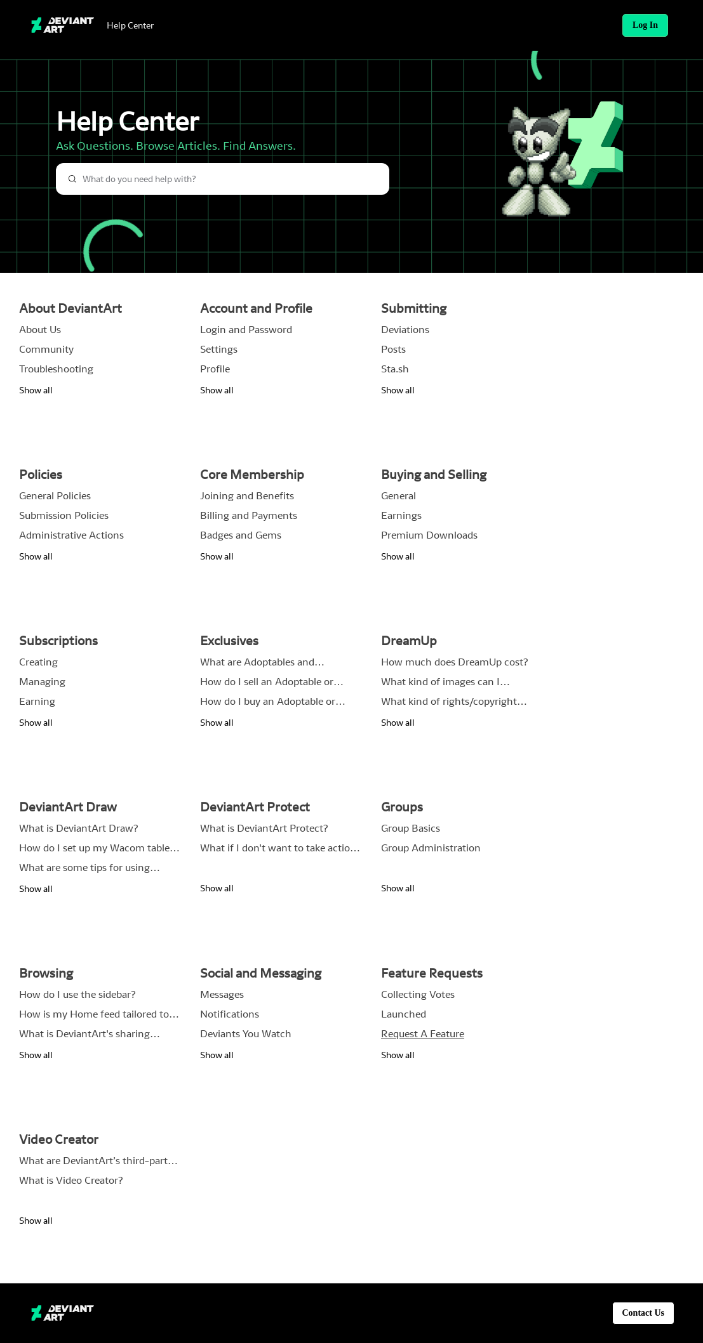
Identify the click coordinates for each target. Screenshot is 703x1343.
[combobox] (222, 179)
